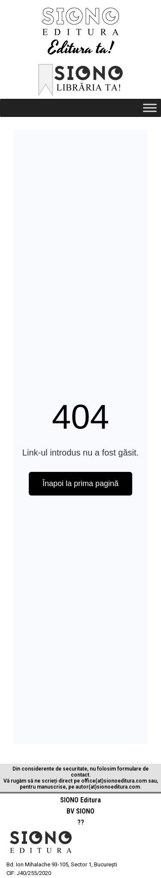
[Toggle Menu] (150, 108)
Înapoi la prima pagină (80, 483)
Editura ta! (80, 48)
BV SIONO (80, 811)
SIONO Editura (80, 800)
